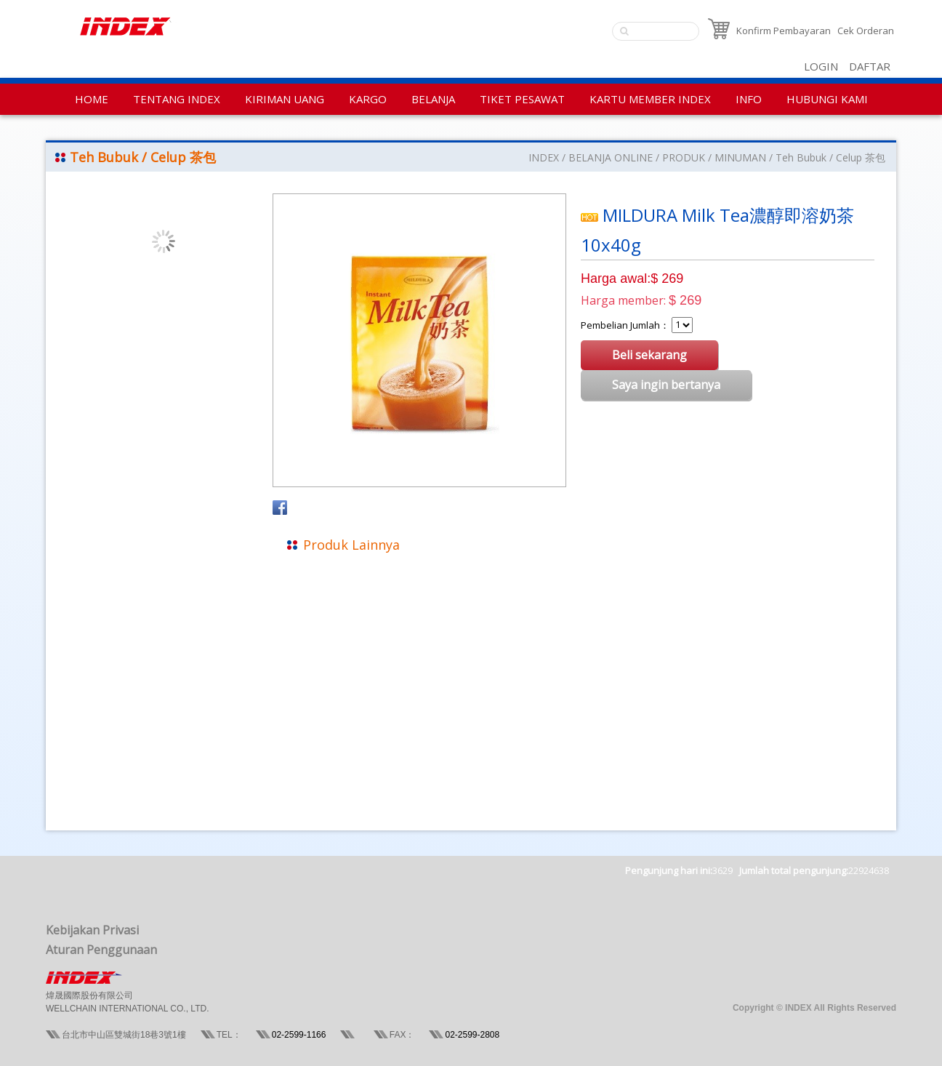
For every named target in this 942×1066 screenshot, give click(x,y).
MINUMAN (740, 157)
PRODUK (683, 157)
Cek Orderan (865, 30)
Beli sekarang (649, 355)
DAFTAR (869, 66)
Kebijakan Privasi (92, 930)
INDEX (543, 157)
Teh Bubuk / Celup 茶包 (830, 157)
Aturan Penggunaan (101, 950)
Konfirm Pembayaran (783, 30)
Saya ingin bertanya (666, 385)
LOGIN (821, 66)
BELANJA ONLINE (610, 157)
